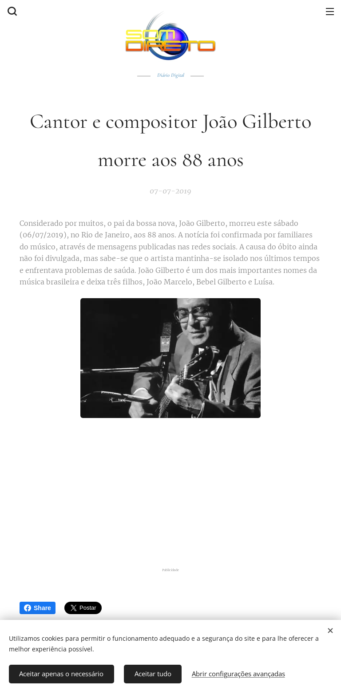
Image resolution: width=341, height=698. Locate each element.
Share (37, 607)
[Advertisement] (170, 493)
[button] (11, 11)
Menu (330, 11)
